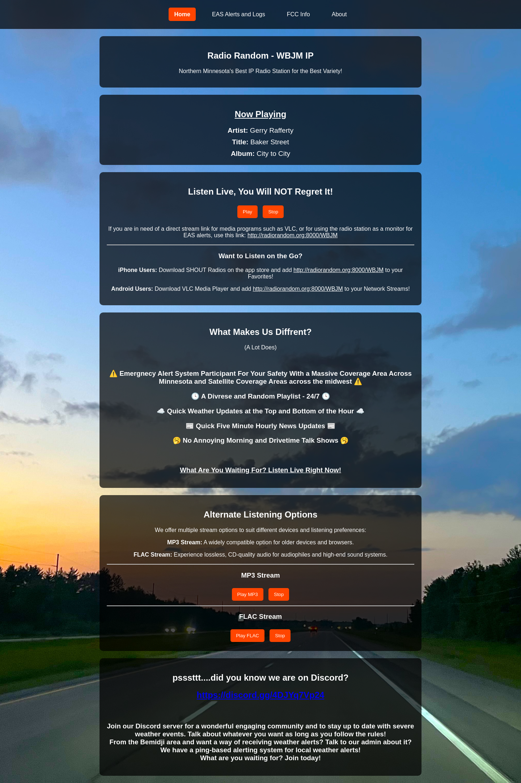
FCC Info (298, 14)
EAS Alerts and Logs (238, 14)
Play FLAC (247, 635)
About (339, 14)
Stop (273, 211)
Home (182, 14)
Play (247, 211)
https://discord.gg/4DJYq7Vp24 (261, 695)
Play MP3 (247, 594)
